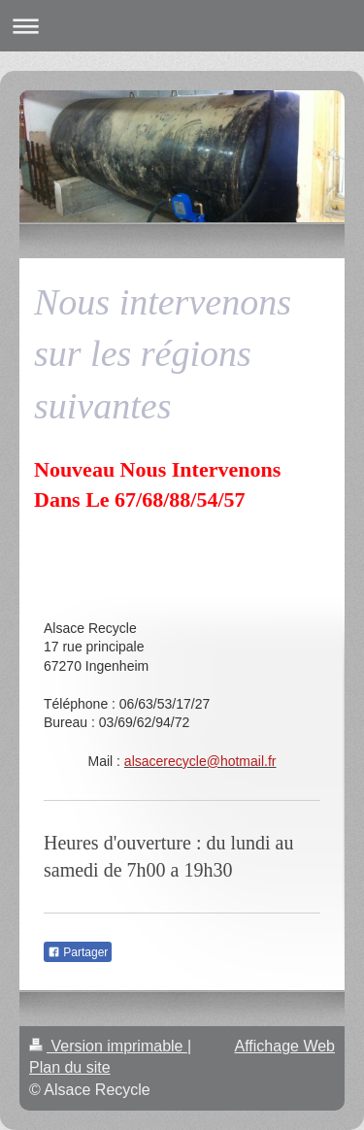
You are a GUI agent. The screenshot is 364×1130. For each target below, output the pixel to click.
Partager (78, 952)
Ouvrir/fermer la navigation (182, 26)
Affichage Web (285, 1046)
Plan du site (70, 1067)
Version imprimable (108, 1046)
